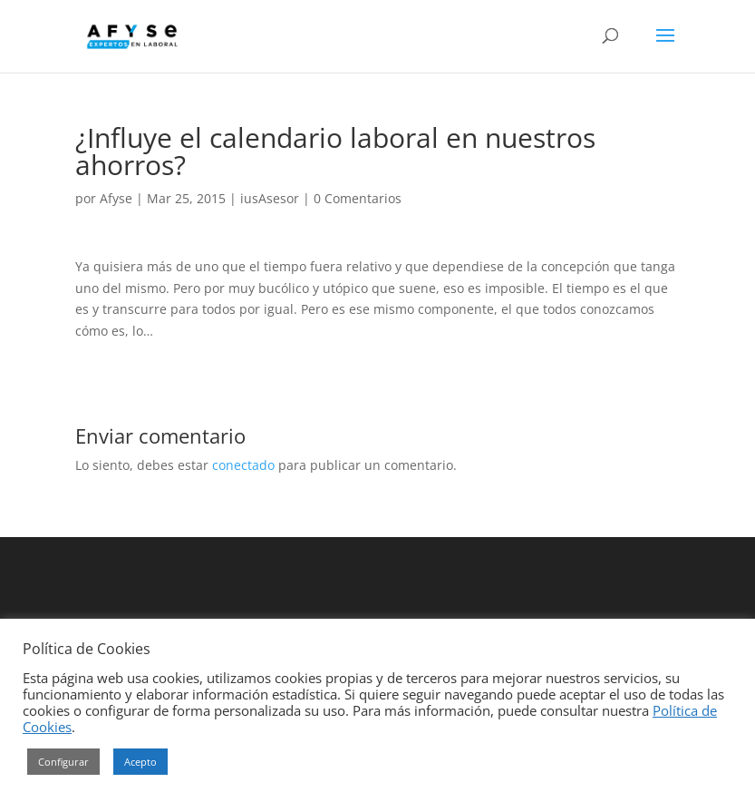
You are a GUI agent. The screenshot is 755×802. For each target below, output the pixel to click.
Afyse (116, 198)
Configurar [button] (63, 761)
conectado (243, 465)
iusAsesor (269, 198)
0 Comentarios (358, 198)
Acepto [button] (140, 761)
